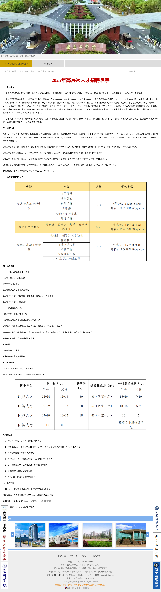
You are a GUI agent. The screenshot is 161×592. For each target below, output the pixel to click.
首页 (12, 56)
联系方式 (96, 556)
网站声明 (85, 556)
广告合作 (73, 556)
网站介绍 (62, 556)
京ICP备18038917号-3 (55, 575)
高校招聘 (19, 56)
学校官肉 (48, 64)
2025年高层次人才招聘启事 (16, 64)
